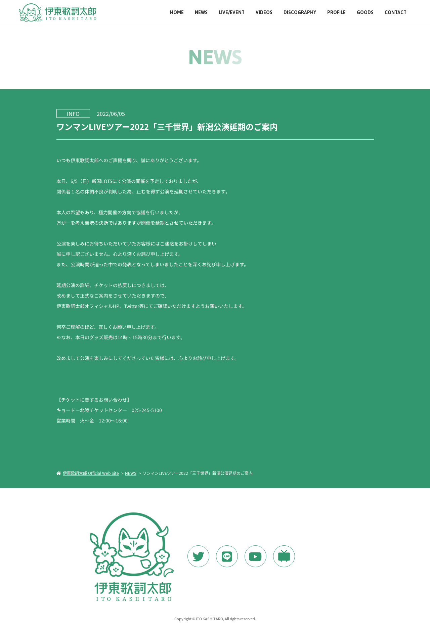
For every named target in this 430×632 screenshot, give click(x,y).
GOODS (365, 12)
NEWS (201, 12)
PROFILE (336, 12)
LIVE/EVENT (232, 12)
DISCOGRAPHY (300, 12)
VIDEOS (264, 12)
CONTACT (395, 12)
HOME (177, 12)
